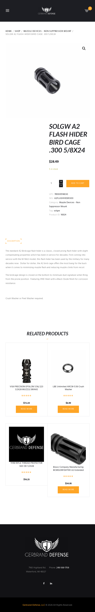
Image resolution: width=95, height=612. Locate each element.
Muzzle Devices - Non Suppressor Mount (47, 31)
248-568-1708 (62, 568)
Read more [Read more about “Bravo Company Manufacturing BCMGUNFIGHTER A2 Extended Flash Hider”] (68, 489)
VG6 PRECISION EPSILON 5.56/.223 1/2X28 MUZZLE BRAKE (26, 388)
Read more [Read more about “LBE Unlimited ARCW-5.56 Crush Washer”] (68, 409)
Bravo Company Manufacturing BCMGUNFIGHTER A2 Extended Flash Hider (68, 470)
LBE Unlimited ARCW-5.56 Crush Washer (68, 388)
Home (9, 31)
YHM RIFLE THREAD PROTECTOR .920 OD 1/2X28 (26, 464)
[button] (83, 48)
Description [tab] (13, 241)
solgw (57, 211)
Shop (17, 31)
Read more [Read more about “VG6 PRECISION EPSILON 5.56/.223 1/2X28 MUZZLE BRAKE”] (26, 409)
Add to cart (77, 183)
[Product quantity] (56, 183)
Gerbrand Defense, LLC (34, 605)
